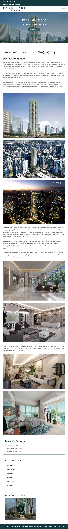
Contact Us (34, 486)
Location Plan (34, 470)
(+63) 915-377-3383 (9, 2)
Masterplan (34, 474)
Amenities (34, 478)
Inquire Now (34, 29)
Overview (34, 466)
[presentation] (32, 35)
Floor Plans (34, 482)
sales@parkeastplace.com (11, 4)
